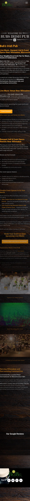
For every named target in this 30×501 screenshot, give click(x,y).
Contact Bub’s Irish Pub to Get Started (15, 241)
